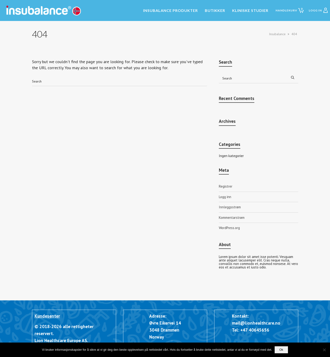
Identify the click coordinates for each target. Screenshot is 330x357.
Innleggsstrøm (230, 207)
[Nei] (324, 349)
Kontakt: (240, 316)
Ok (281, 349)
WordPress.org (229, 228)
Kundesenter (47, 316)
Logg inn (225, 197)
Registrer (225, 186)
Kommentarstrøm (232, 217)
